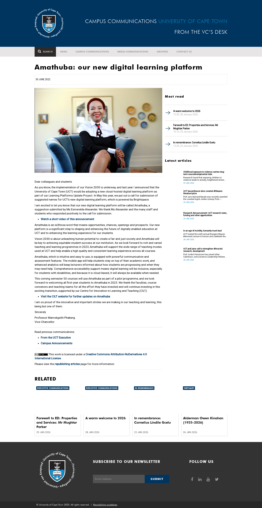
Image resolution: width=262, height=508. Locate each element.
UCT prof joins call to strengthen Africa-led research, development (202, 250)
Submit (157, 479)
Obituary (189, 388)
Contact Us (184, 51)
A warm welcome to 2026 (186, 111)
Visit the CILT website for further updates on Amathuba (75, 296)
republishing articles (67, 364)
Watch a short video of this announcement (67, 219)
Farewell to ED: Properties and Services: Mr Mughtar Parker (195, 127)
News (63, 51)
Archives (162, 51)
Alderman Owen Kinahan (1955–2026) (203, 420)
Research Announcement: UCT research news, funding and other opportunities (205, 214)
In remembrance (144, 388)
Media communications (132, 51)
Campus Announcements (56, 343)
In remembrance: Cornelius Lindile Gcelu (194, 142)
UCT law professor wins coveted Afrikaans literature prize (202, 192)
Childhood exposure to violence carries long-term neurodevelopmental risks (203, 173)
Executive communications (53, 388)
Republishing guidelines (105, 504)
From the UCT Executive (56, 337)
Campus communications (92, 51)
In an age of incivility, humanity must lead (202, 231)
